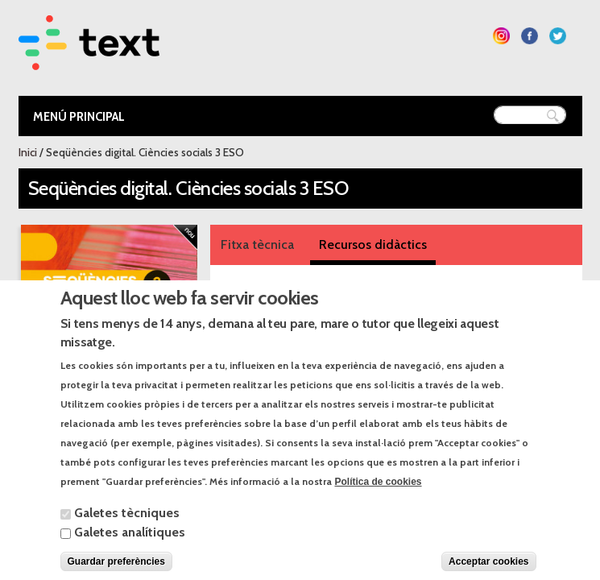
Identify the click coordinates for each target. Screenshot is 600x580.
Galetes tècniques (127, 528)
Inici (28, 152)
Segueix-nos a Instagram (501, 35)
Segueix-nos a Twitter (557, 35)
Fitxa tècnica (257, 244)
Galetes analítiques (129, 548)
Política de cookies (378, 497)
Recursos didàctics (373, 244)
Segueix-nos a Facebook (529, 35)
